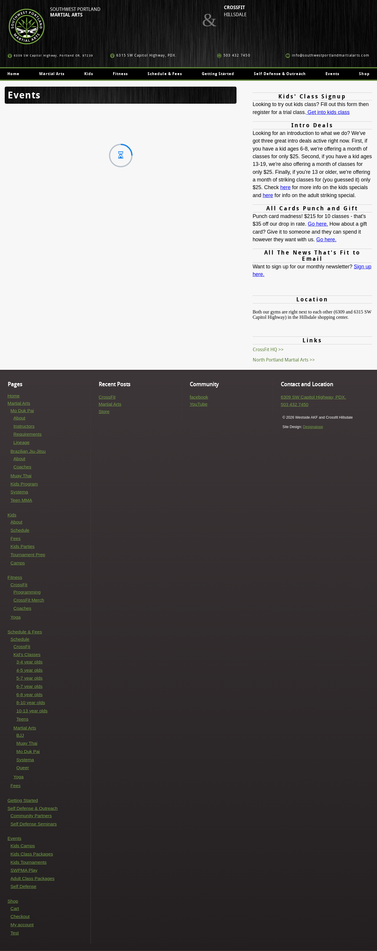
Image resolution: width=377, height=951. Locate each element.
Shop (364, 74)
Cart (15, 908)
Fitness (120, 74)
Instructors (24, 426)
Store (104, 411)
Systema (19, 491)
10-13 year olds (32, 710)
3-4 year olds (29, 661)
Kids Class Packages (32, 853)
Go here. (318, 224)
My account (22, 924)
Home (13, 74)
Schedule (20, 530)
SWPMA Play (24, 870)
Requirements (28, 434)
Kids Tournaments (29, 862)
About (19, 417)
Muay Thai (21, 475)
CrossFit (19, 584)
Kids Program (24, 483)
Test (15, 932)
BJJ (20, 735)
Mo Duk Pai (22, 410)
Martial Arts (51, 74)
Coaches (23, 466)
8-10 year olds (30, 702)
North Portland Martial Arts (280, 360)
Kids (88, 74)
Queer (22, 767)
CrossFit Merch (29, 599)
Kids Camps (23, 845)
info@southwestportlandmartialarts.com (327, 55)
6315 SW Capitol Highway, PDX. (143, 55)
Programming (27, 592)
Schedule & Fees (165, 74)
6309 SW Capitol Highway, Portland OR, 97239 (50, 55)
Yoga (16, 617)
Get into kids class (328, 112)
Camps (18, 562)
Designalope (313, 427)
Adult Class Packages (32, 878)
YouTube (198, 404)
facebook (199, 396)
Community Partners (31, 815)
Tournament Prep (28, 554)
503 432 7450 (233, 55)
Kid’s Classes (27, 654)
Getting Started (218, 74)
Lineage (22, 442)
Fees (16, 538)
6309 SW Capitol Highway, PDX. (313, 396)
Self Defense (24, 886)
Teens (22, 718)
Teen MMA (21, 500)
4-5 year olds (29, 670)
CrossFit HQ (265, 349)
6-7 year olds (29, 686)
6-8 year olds (29, 694)
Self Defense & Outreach (280, 74)
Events (332, 74)
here (285, 187)
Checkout (20, 916)
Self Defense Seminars (34, 823)
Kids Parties (23, 546)
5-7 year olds (29, 678)
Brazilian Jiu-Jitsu (28, 451)
